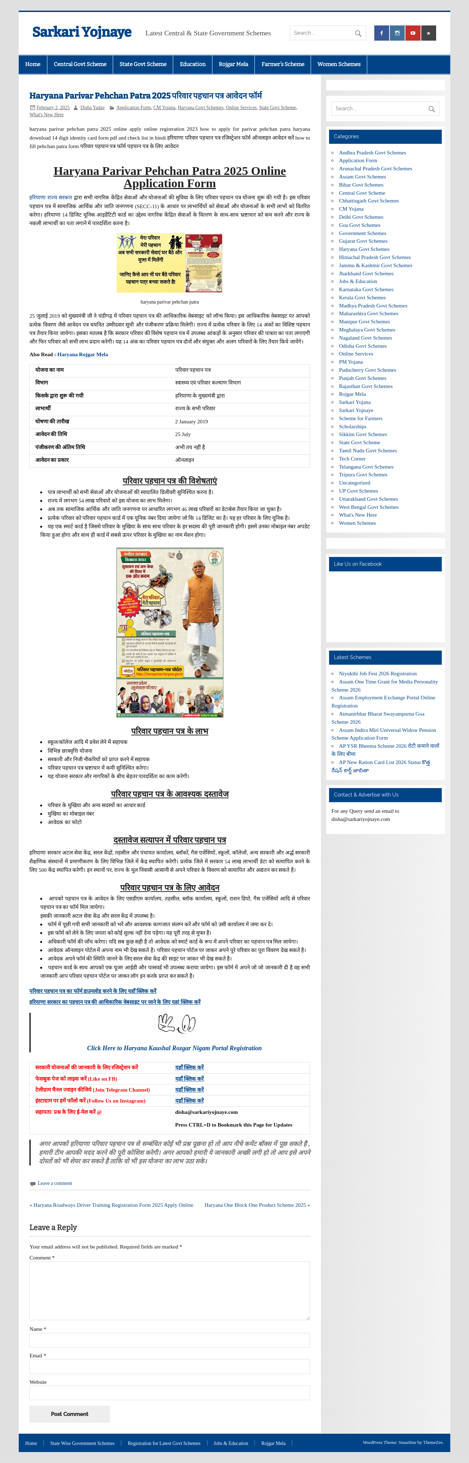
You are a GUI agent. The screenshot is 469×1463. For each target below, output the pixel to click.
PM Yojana (351, 362)
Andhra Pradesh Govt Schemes (372, 152)
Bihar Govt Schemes (361, 185)
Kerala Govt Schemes (362, 297)
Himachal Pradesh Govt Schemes (375, 257)
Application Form (134, 107)
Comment (41, 1257)
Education (193, 64)
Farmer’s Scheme (283, 64)
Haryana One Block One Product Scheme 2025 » (257, 1205)
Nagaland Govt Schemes (365, 338)
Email (37, 1355)
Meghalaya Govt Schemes (367, 330)
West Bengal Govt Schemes (369, 507)
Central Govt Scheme (80, 64)
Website (38, 1382)
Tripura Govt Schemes (363, 474)
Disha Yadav (93, 107)
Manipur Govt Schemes (364, 321)
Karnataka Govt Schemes (366, 289)
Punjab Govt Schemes (362, 378)
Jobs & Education (358, 281)
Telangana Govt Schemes (366, 467)
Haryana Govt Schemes (200, 107)
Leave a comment (55, 1183)
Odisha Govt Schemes (363, 346)
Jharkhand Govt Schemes (366, 273)
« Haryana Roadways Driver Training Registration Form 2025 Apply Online (111, 1205)
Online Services (241, 107)
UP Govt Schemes (358, 491)
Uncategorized (354, 483)
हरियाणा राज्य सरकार (50, 197)
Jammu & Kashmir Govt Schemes (375, 265)
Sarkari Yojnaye (81, 32)
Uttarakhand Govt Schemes (368, 499)
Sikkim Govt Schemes (363, 434)
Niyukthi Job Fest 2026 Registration (378, 673)
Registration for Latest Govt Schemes (164, 1443)
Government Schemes (362, 233)
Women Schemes (338, 64)
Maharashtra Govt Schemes (368, 313)
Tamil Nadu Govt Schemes (368, 450)
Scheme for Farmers (360, 418)
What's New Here (46, 114)
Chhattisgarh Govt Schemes (369, 201)
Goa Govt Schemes (359, 225)
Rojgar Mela (233, 64)
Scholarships (353, 426)
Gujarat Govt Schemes (363, 241)
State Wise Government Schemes (82, 1443)
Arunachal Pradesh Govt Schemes (375, 168)
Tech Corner (352, 459)
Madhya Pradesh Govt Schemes (373, 305)
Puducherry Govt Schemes (367, 370)
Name (37, 1329)
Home (32, 64)
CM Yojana (164, 107)
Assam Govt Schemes (362, 177)
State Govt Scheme (142, 64)
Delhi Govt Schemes (361, 217)
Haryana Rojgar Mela (82, 354)
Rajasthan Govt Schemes (366, 386)
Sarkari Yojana (354, 402)
